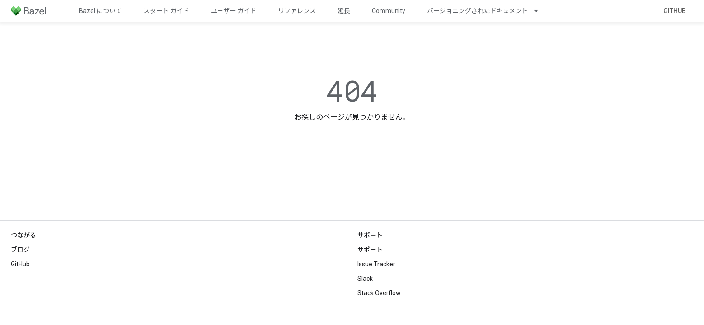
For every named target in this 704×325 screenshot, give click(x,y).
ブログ (20, 249)
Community (388, 10)
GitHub (674, 10)
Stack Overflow (379, 293)
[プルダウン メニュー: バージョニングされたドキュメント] (540, 11)
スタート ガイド (166, 10)
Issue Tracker (376, 264)
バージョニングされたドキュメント (477, 10)
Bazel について (100, 10)
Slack (365, 278)
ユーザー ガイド (233, 10)
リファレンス (297, 10)
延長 (344, 10)
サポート (370, 249)
